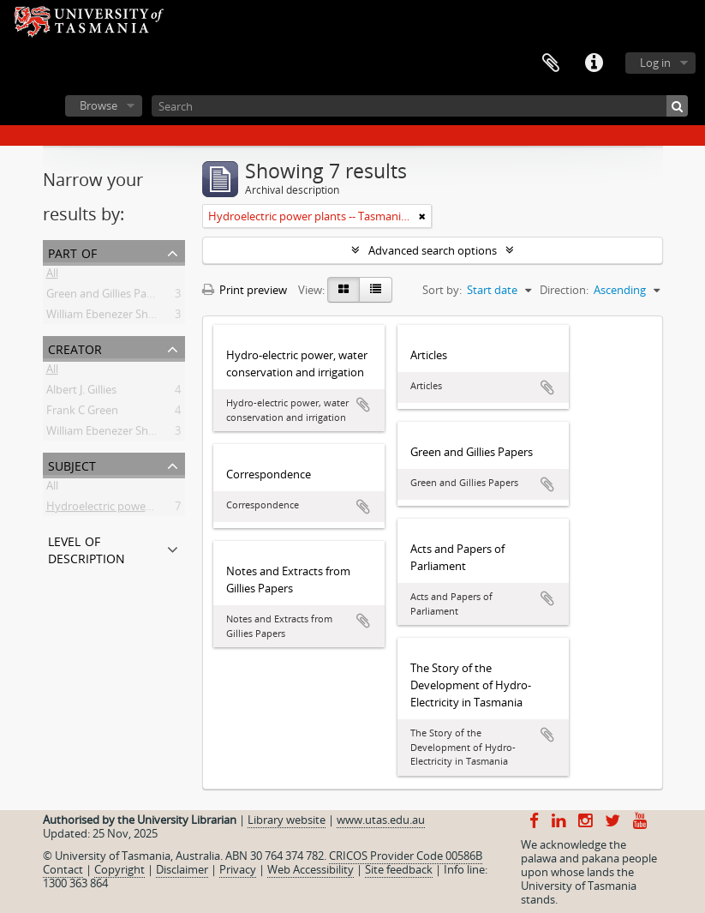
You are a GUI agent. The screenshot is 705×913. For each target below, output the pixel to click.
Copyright (119, 869)
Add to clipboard (363, 404)
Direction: (564, 289)
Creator (75, 347)
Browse (98, 105)
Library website (287, 819)
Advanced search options (432, 250)
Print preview (244, 289)
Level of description (86, 548)
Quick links (593, 63)
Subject (72, 464)
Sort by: (442, 289)
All (52, 276)
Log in (655, 62)
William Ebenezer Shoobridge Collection (147, 317)
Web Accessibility (310, 869)
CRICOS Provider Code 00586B (405, 855)
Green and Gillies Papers (107, 296)
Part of (72, 251)
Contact (63, 869)
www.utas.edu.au (381, 819)
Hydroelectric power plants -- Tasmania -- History (170, 509)
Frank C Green (82, 413)
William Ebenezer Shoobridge (120, 433)
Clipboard (550, 63)
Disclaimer (182, 869)
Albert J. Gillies (81, 392)
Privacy (237, 869)
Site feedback (399, 869)
